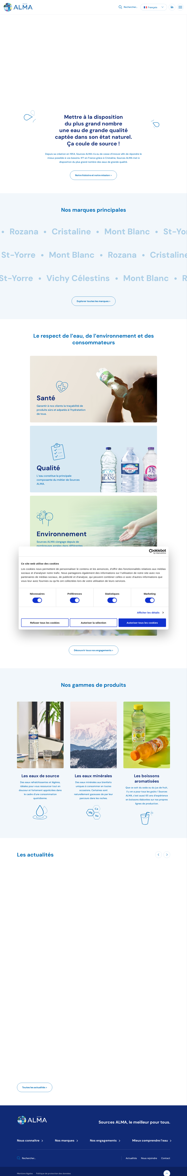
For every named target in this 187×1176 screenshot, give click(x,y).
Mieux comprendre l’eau (151, 1140)
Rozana (47, 232)
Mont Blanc (150, 232)
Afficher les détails (148, 612)
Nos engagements (104, 1140)
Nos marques (66, 1140)
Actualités (131, 1158)
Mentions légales (25, 1173)
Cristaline (94, 232)
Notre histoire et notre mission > (93, 175)
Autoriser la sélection (93, 622)
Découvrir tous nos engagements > (93, 650)
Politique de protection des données (53, 1173)
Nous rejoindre (149, 1158)
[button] (154, 7)
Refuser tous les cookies (45, 622)
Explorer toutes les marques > (93, 301)
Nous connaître (29, 1140)
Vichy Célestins (38, 255)
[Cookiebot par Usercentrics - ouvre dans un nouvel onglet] (151, 551)
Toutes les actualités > (34, 1087)
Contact (165, 1158)
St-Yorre (100, 255)
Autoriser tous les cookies (142, 622)
